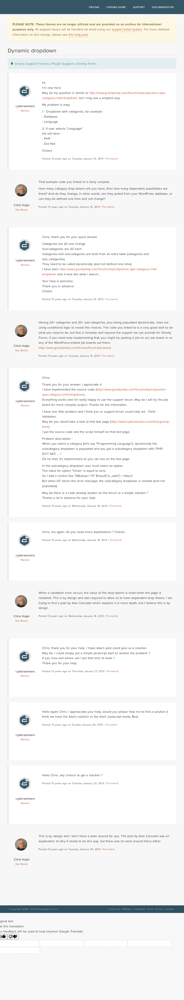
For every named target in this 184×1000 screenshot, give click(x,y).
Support (139, 7)
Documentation (163, 7)
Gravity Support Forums (32, 63)
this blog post (78, 34)
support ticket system (127, 29)
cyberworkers (25, 106)
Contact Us (114, 909)
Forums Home (116, 7)
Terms (150, 909)
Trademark (139, 909)
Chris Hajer (22, 205)
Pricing (94, 7)
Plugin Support (62, 63)
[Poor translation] (12, 937)
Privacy (159, 909)
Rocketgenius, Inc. (47, 909)
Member (25, 110)
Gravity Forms (87, 63)
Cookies (169, 909)
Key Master (21, 209)
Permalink (112, 158)
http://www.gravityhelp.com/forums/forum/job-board (75, 347)
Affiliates (127, 909)
